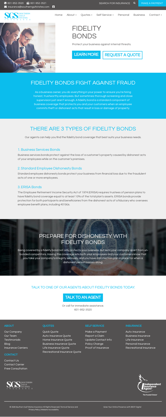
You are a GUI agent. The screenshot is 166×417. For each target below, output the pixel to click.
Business (139, 15)
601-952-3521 (36, 3)
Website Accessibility (50, 410)
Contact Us (11, 360)
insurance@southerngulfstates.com (26, 6)
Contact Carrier (14, 365)
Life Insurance (135, 340)
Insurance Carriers (16, 348)
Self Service (105, 15)
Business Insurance (138, 336)
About (72, 15)
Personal (123, 15)
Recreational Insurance (140, 348)
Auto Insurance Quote (57, 336)
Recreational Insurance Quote (62, 352)
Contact (155, 15)
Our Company (13, 332)
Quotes (86, 15)
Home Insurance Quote (57, 340)
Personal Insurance (138, 344)
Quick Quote (50, 332)
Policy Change (94, 344)
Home (58, 15)
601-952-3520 (14, 3)
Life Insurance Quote (56, 348)
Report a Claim (94, 336)
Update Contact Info (98, 340)
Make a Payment (96, 332)
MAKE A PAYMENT (152, 3)
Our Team (10, 336)
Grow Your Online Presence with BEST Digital (122, 407)
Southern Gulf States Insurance (29, 407)
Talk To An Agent (83, 297)
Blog (7, 344)
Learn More (87, 54)
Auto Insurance (135, 332)
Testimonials (12, 340)
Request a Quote (125, 54)
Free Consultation (15, 368)
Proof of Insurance (97, 348)
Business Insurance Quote (59, 344)
